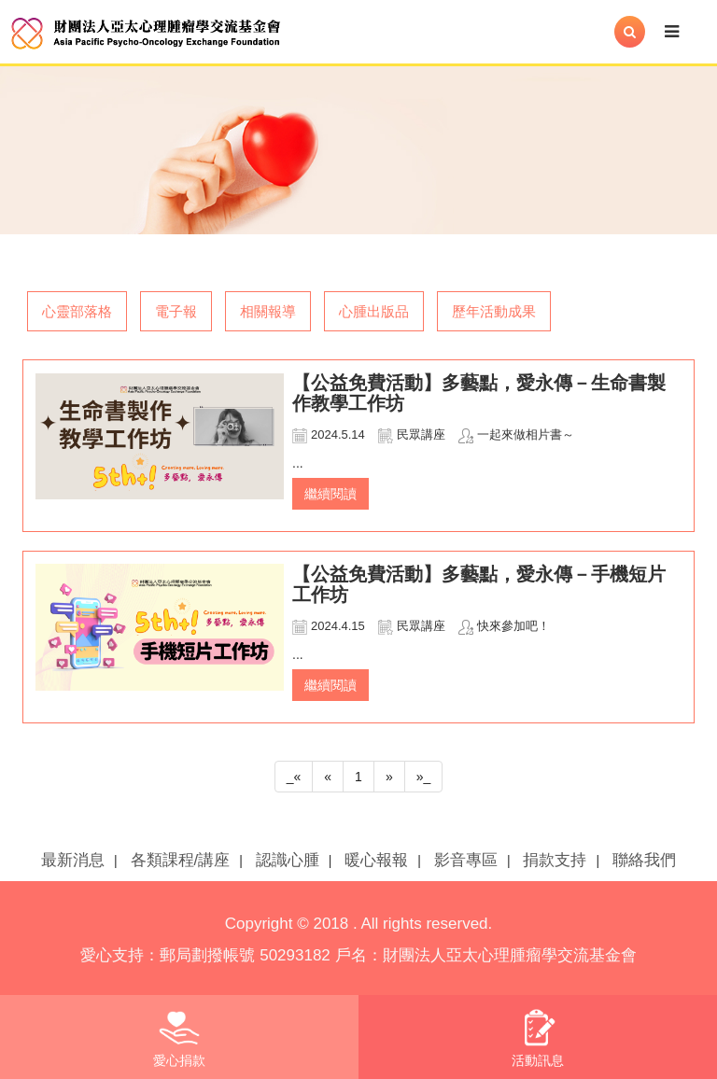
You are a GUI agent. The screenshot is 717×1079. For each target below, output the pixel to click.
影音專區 (466, 860)
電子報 (176, 311)
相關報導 (268, 311)
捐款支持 (554, 860)
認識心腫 (287, 860)
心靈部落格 (77, 311)
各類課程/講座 (181, 860)
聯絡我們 (644, 860)
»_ (423, 776)
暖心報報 (376, 860)
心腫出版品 (374, 311)
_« (294, 776)
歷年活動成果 (494, 311)
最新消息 (73, 860)
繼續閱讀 (330, 493)
